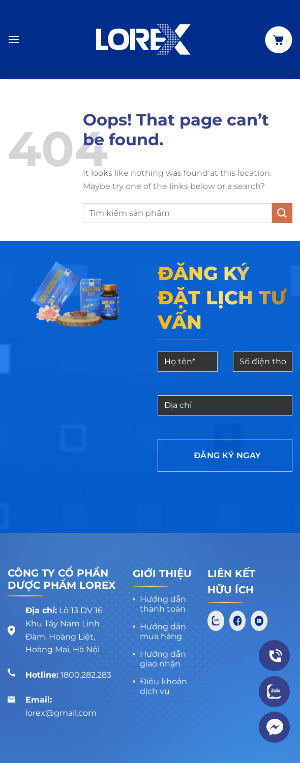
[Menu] (14, 39)
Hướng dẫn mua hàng (163, 631)
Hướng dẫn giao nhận (163, 659)
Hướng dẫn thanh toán (163, 604)
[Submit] (282, 213)
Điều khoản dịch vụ (163, 686)
